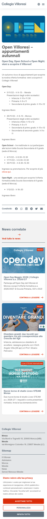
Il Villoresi (6, 457)
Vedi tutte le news (11, 238)
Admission (6, 460)
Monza (5, 463)
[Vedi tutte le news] (19, 234)
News (4, 468)
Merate (5, 466)
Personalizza (24, 507)
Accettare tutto (23, 501)
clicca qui (6, 171)
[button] (43, 4)
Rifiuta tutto (23, 514)
